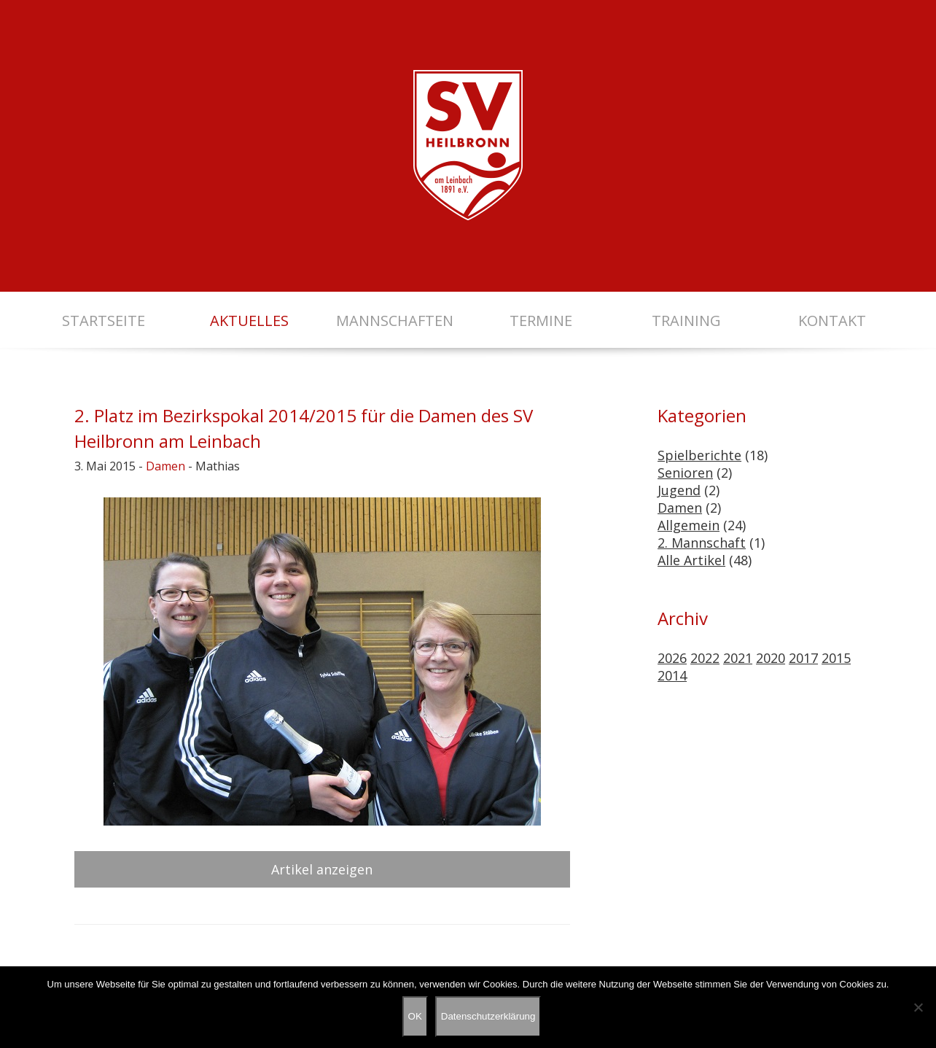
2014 (672, 675)
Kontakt (832, 320)
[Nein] (917, 1007)
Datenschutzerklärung (488, 1016)
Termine (541, 320)
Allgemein (688, 525)
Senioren (685, 472)
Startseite (103, 320)
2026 (672, 658)
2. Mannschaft (702, 542)
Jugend (679, 490)
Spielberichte (699, 455)
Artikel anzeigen (322, 869)
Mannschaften (394, 320)
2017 (803, 658)
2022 (704, 658)
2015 (836, 658)
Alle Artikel (691, 560)
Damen (165, 466)
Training (686, 320)
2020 (770, 658)
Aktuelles (249, 320)
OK (415, 1016)
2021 (737, 658)
